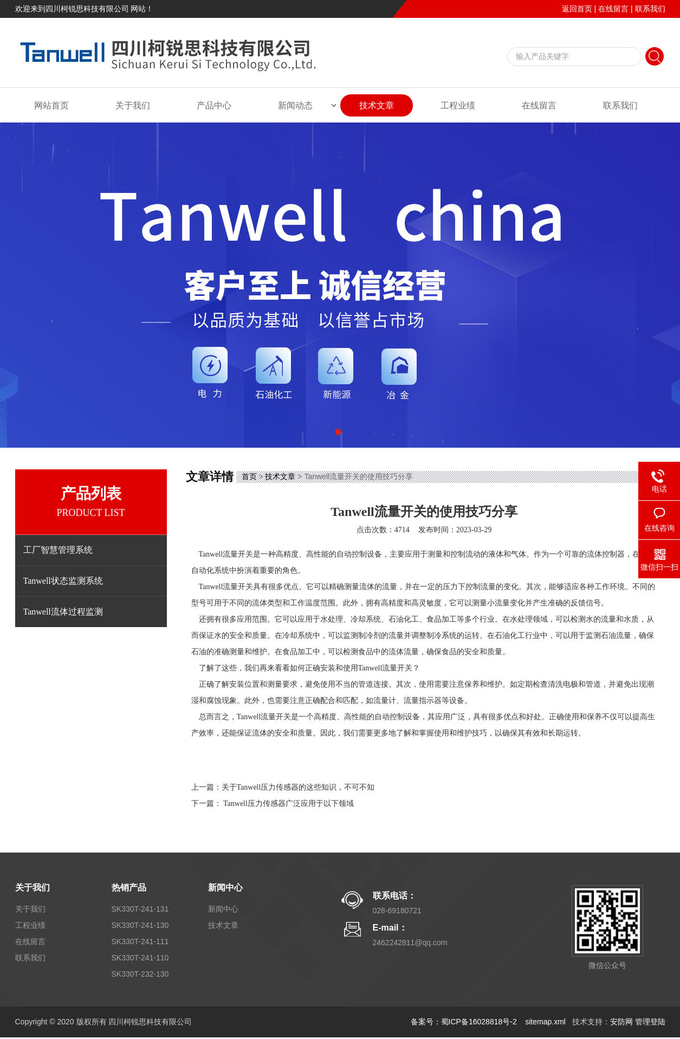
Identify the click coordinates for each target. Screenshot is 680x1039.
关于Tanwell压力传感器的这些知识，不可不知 (298, 787)
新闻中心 (225, 887)
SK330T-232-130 (140, 974)
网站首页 (51, 105)
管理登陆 (650, 1021)
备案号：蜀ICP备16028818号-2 (465, 1021)
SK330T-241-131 (140, 909)
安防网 (621, 1021)
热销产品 (129, 887)
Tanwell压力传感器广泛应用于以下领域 (288, 803)
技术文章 (376, 105)
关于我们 (132, 105)
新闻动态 (295, 105)
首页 (249, 476)
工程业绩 (458, 105)
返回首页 (577, 8)
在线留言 (613, 8)
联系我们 (650, 8)
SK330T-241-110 (140, 957)
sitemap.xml (545, 1021)
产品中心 (214, 105)
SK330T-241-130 (140, 925)
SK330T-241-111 (140, 941)
